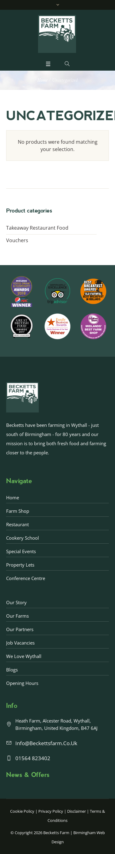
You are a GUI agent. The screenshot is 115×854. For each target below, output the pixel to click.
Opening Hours (22, 683)
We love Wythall (23, 656)
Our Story (16, 602)
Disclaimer (76, 811)
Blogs (12, 670)
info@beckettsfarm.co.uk (46, 743)
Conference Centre (25, 578)
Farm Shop (17, 511)
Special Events (21, 551)
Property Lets (20, 565)
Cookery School (22, 538)
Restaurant (17, 524)
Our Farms (17, 616)
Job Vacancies (20, 643)
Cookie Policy (22, 811)
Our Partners (19, 629)
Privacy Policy (50, 811)
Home (42, 80)
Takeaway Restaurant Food (37, 227)
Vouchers (17, 240)
